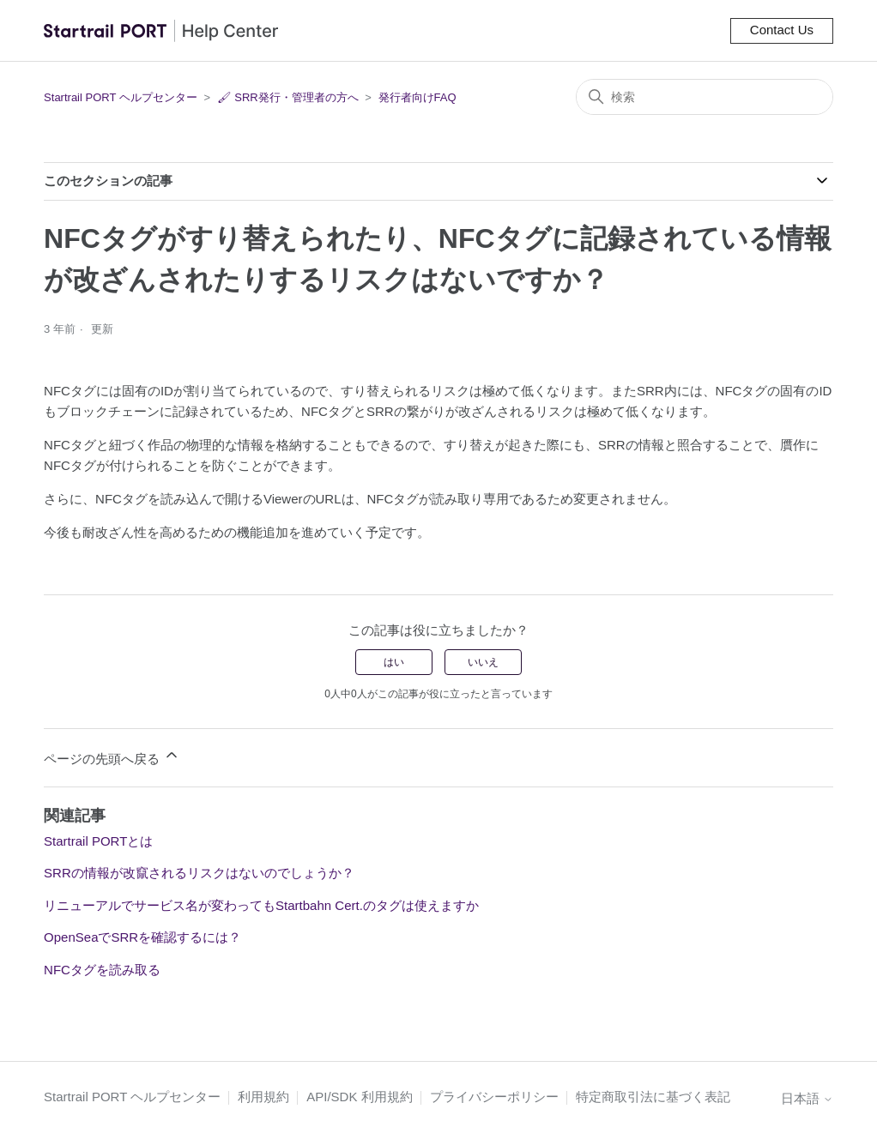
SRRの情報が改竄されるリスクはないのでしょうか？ (199, 872)
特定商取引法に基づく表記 (653, 1096)
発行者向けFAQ (417, 97)
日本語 (807, 1098)
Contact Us (781, 29)
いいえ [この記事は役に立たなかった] (483, 662)
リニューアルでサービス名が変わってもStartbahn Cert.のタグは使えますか (261, 905)
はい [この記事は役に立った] (394, 662)
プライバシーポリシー (494, 1096)
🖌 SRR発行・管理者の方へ (288, 97)
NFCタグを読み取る (102, 969)
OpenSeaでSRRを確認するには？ (142, 937)
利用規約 (263, 1096)
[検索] (704, 97)
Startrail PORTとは (98, 841)
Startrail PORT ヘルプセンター (120, 97)
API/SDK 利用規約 (359, 1096)
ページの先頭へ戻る (112, 756)
